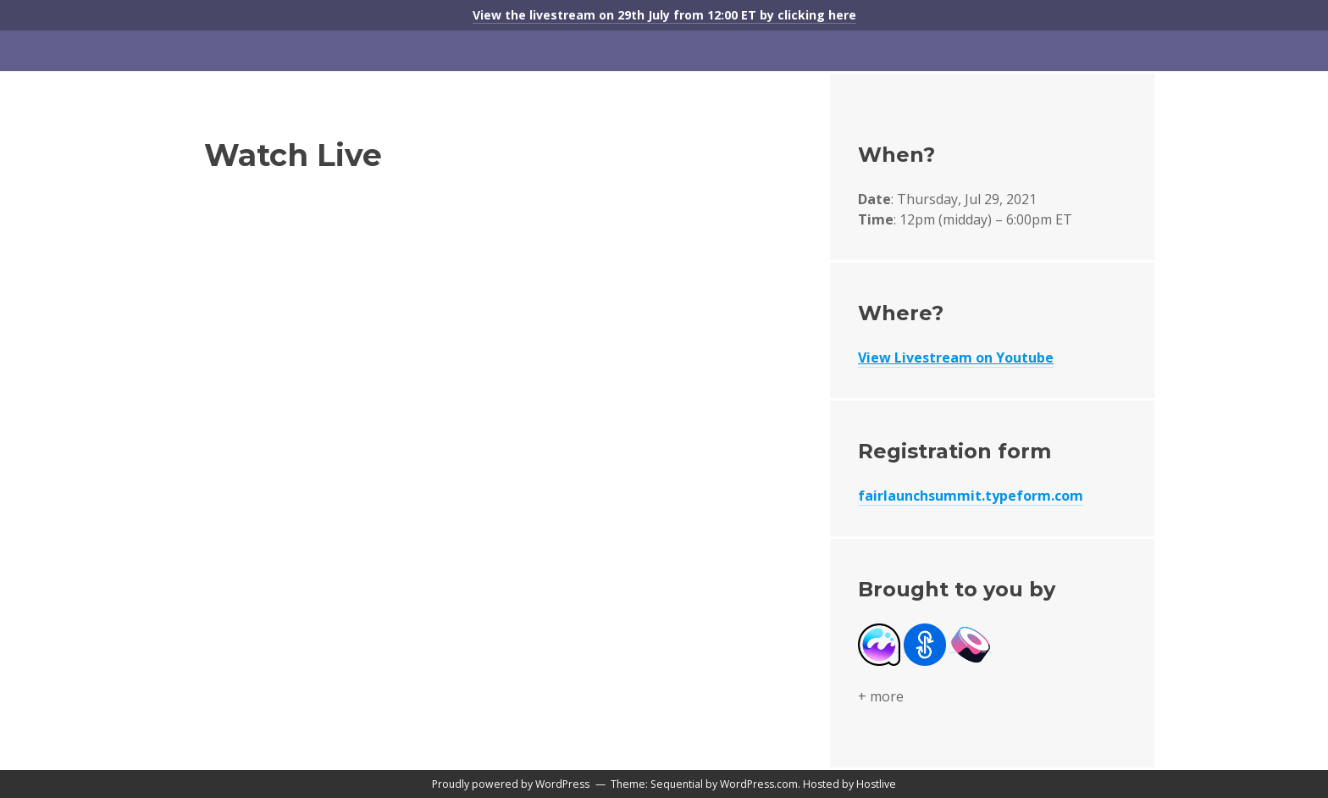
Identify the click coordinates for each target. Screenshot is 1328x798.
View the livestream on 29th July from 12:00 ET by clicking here (664, 15)
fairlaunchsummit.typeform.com (970, 495)
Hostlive (876, 784)
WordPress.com (759, 784)
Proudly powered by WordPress (510, 784)
